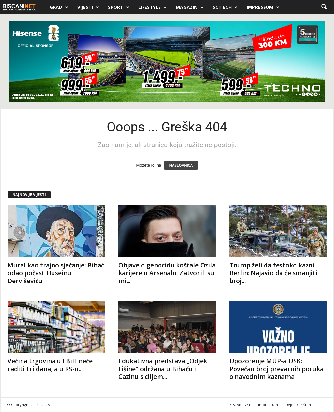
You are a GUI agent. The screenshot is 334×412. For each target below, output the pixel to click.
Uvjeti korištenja (299, 404)
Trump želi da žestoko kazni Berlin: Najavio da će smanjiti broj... (273, 273)
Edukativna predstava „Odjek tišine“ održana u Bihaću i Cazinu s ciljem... (162, 369)
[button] (324, 7)
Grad (59, 7)
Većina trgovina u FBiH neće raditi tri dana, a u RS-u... (50, 365)
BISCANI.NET (239, 404)
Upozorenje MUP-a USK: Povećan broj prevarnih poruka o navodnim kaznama (276, 369)
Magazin (190, 7)
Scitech (225, 7)
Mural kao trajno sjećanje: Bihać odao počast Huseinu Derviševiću (56, 273)
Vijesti (88, 7)
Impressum (263, 7)
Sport (118, 7)
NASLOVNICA (181, 165)
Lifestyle (152, 7)
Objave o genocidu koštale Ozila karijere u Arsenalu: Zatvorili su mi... (167, 273)
